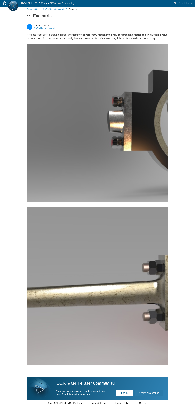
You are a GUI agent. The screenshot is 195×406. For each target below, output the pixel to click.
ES (35, 25)
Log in (124, 393)
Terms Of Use (98, 403)
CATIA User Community (45, 28)
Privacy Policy (122, 403)
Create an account (149, 393)
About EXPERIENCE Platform (64, 403)
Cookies (143, 403)
